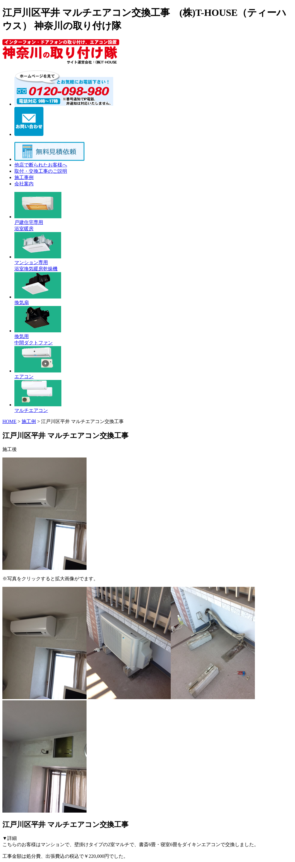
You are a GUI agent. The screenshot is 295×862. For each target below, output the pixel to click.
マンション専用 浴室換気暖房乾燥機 (37, 262)
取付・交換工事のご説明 (40, 171)
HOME (9, 421)
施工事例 (24, 177)
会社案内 (24, 183)
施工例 (29, 421)
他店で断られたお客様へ (40, 164)
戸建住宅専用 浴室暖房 (37, 222)
